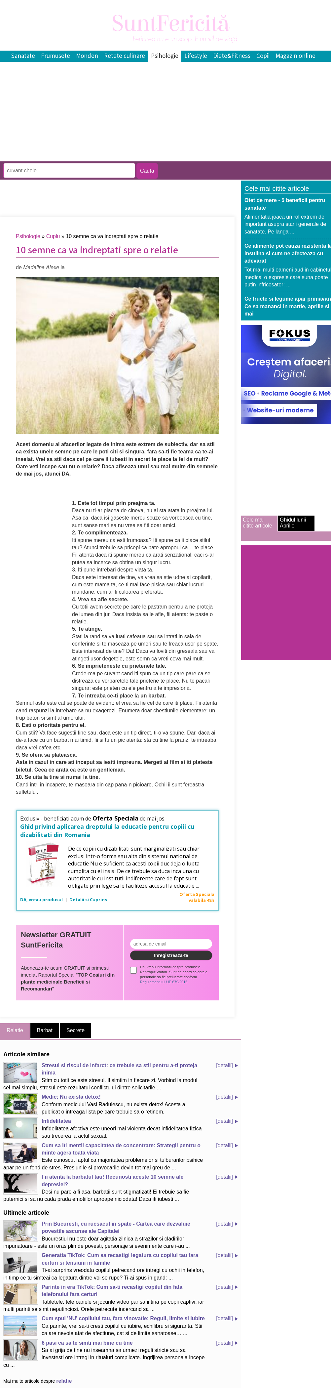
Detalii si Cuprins (88, 900)
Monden (87, 56)
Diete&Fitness (231, 56)
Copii (263, 56)
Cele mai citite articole (257, 522)
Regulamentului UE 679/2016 (164, 982)
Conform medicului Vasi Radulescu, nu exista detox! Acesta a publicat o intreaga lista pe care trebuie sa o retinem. (94, 1104)
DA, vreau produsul (42, 900)
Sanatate (23, 56)
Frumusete (55, 56)
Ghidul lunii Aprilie (293, 522)
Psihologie (164, 56)
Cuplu (53, 236)
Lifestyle (195, 56)
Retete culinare (124, 56)
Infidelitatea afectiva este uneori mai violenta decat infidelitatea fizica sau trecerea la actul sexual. (102, 1128)
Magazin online (295, 56)
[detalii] (224, 1065)
